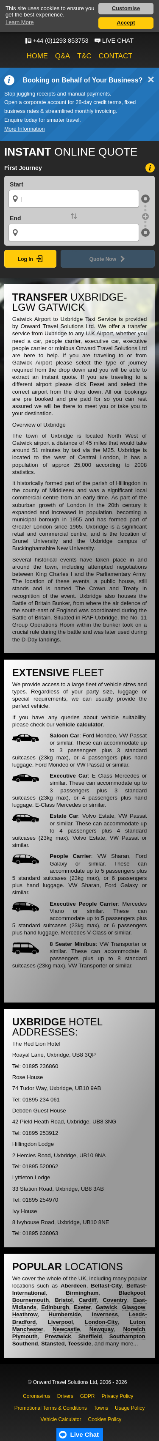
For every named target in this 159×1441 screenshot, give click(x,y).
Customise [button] (126, 8)
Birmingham (82, 1293)
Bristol (64, 1300)
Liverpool (60, 1322)
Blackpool (132, 1293)
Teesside (79, 1343)
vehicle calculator (79, 724)
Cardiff (88, 1300)
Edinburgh (55, 1307)
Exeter (82, 1307)
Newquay (101, 1329)
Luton (137, 1322)
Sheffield (90, 1336)
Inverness (105, 1314)
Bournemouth (30, 1300)
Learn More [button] (19, 22)
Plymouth (25, 1336)
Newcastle (66, 1329)
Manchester (27, 1329)
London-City (101, 1322)
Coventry (115, 1300)
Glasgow (133, 1307)
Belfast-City (106, 1285)
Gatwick (106, 1307)
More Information (24, 129)
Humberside (65, 1314)
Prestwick (58, 1336)
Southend (25, 1343)
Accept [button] (126, 22)
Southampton (127, 1336)
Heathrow (25, 1314)
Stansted (53, 1343)
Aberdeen (73, 1285)
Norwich (134, 1329)
